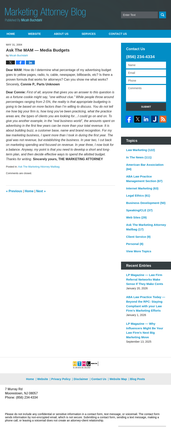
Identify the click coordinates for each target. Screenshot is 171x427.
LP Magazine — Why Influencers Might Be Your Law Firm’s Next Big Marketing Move (143, 321)
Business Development (144, 199)
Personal (134, 238)
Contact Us (99, 367)
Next (41, 191)
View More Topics (137, 245)
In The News (138, 156)
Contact (118, 33)
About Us (61, 33)
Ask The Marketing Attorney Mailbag (39, 166)
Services (89, 33)
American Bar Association (143, 165)
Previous (14, 191)
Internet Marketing (141, 185)
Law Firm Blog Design (147, 418)
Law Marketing (139, 149)
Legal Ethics (137, 192)
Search (162, 15)
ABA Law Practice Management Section (143, 176)
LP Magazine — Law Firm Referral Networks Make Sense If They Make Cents (143, 272)
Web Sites (135, 213)
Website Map (117, 367)
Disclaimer (81, 367)
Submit (146, 106)
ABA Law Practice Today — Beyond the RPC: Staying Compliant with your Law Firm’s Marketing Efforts (144, 296)
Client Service (137, 231)
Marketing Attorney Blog (45, 15)
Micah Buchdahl (48, 418)
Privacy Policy (63, 367)
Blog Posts (135, 367)
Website (34, 33)
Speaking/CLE (138, 206)
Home (11, 33)
